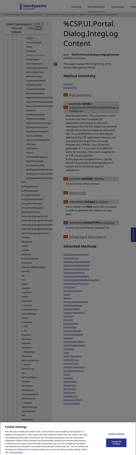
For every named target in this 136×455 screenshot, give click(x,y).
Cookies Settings (116, 436)
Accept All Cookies (116, 445)
